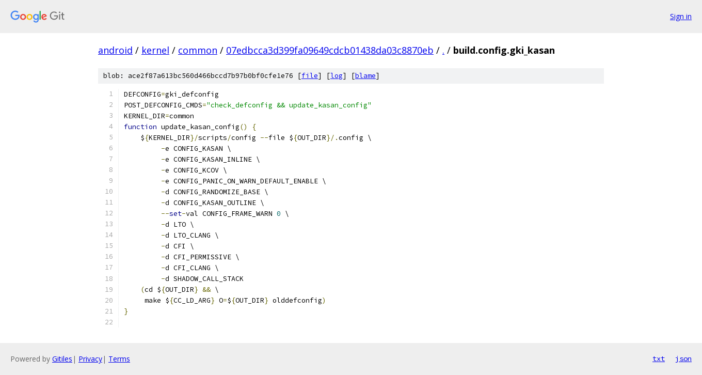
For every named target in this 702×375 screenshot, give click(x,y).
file (309, 75)
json (683, 358)
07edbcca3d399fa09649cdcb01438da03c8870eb (330, 50)
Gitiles (62, 359)
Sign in (681, 16)
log (336, 75)
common (197, 50)
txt (658, 358)
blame (365, 75)
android (115, 50)
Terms (119, 359)
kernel (155, 50)
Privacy (90, 359)
